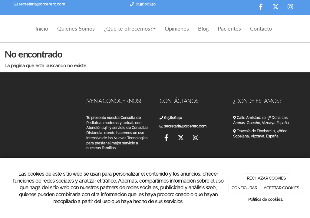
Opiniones (177, 28)
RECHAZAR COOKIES (266, 178)
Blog (203, 28)
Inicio (41, 28)
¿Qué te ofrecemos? (130, 28)
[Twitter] (275, 8)
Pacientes (229, 28)
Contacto (261, 28)
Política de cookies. (265, 199)
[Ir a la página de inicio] (7, 28)
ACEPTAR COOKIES (281, 188)
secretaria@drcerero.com (39, 4)
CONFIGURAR (244, 188)
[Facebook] (260, 8)
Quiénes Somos (76, 28)
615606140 (146, 4)
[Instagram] (290, 8)
